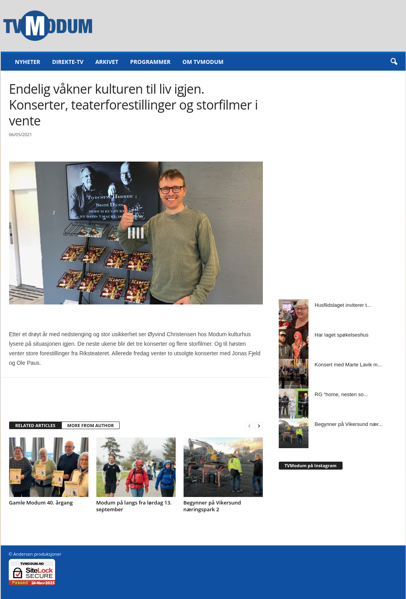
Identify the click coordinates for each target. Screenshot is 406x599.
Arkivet (106, 61)
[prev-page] (249, 426)
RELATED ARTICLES (35, 425)
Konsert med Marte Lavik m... (348, 365)
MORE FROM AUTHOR (90, 425)
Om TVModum (203, 61)
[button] (393, 62)
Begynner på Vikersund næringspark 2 (212, 506)
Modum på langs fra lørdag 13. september (134, 506)
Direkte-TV (67, 61)
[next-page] (259, 426)
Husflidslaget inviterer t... (343, 305)
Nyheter (27, 61)
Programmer (150, 61)
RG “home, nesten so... (341, 394)
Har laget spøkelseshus (342, 335)
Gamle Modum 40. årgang (41, 502)
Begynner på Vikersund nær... (349, 424)
